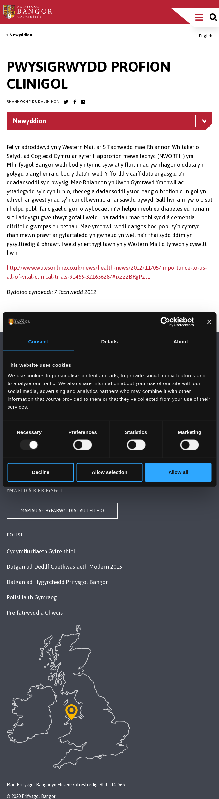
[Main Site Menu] (199, 17)
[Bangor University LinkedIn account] (83, 102)
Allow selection (109, 472)
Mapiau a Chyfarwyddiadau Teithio (62, 510)
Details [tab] (109, 341)
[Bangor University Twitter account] (66, 102)
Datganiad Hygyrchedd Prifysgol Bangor (57, 582)
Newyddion (20, 34)
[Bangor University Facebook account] (75, 102)
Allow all (178, 472)
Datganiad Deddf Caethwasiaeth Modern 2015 (64, 566)
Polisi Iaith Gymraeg (32, 597)
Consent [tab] (38, 341)
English (205, 36)
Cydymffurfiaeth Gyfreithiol (41, 551)
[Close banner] (209, 322)
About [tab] (180, 341)
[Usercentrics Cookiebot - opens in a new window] (165, 322)
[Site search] (213, 17)
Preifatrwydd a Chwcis (35, 612)
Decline (40, 472)
